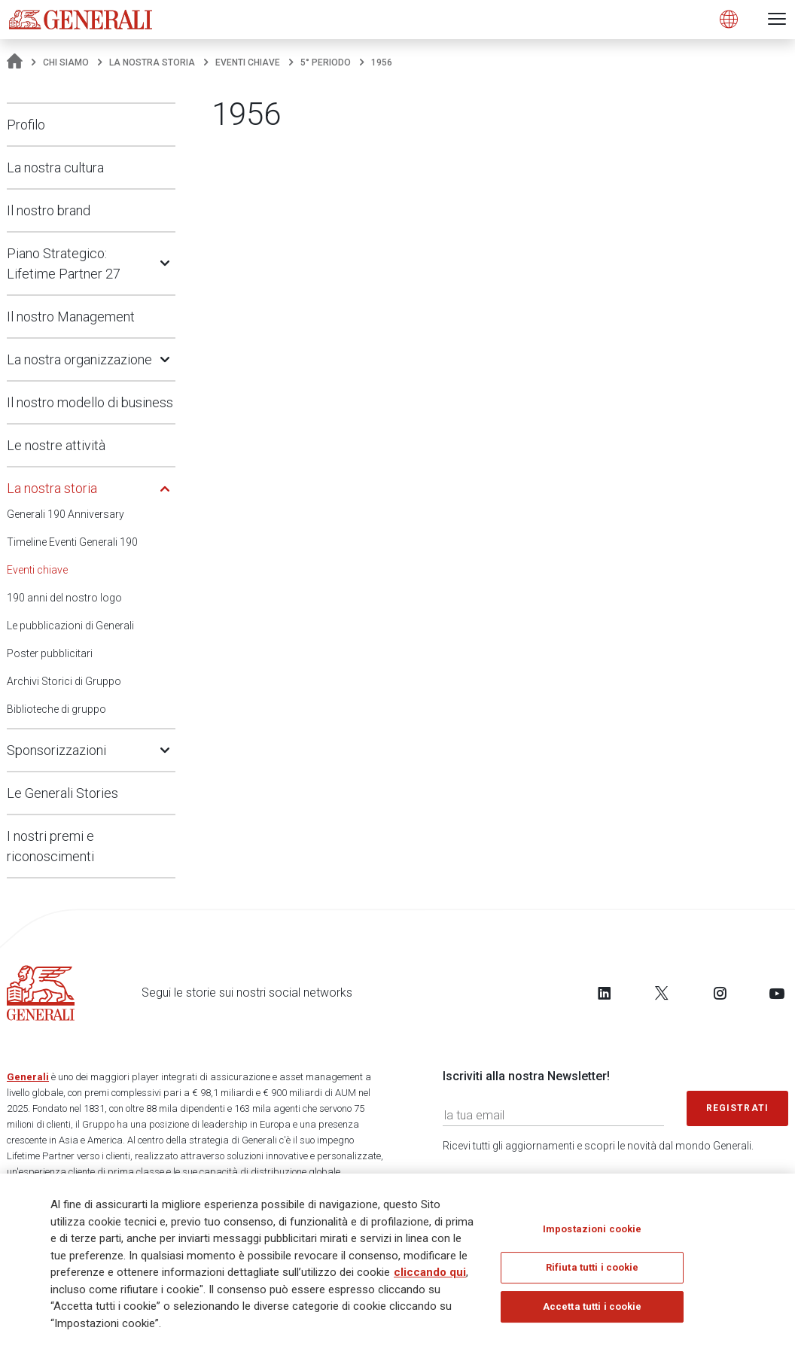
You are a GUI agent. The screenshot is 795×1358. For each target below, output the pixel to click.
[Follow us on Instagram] (719, 993)
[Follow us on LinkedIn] (604, 993)
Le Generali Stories (62, 793)
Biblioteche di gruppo (56, 709)
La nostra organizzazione (79, 359)
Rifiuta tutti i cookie (592, 1272)
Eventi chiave (247, 62)
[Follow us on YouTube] (777, 993)
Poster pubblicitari (50, 653)
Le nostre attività (56, 445)
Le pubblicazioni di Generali (70, 626)
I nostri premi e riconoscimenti (50, 846)
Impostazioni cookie (592, 1234)
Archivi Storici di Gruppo (64, 681)
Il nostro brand (48, 210)
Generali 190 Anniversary (65, 514)
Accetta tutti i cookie (592, 1311)
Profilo (26, 124)
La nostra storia (152, 62)
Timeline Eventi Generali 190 (72, 542)
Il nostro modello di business (90, 402)
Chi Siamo (66, 62)
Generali (28, 1076)
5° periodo (325, 62)
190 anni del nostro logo (64, 598)
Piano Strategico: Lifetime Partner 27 (63, 263)
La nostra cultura (55, 167)
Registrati (737, 1108)
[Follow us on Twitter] (661, 993)
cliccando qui (430, 1277)
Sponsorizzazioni (56, 750)
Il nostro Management (71, 316)
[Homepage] (15, 62)
